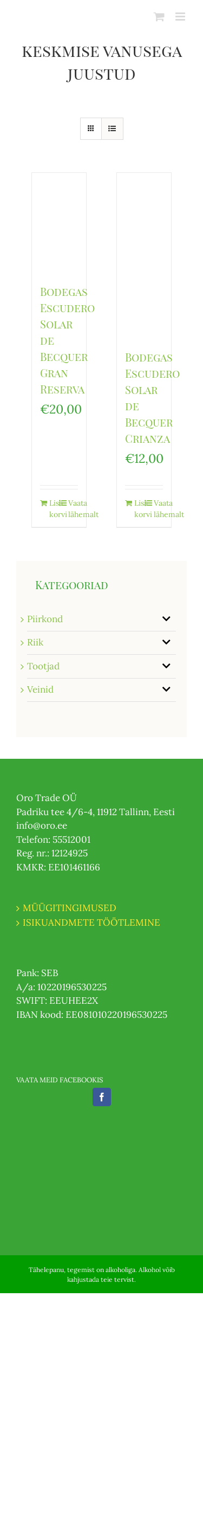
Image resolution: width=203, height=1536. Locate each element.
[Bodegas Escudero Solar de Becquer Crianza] (144, 255)
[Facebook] (102, 1097)
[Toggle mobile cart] (159, 16)
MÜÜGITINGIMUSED (69, 908)
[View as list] (112, 128)
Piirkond (45, 619)
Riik (35, 642)
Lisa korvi (53, 508)
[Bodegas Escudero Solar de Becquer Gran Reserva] (59, 223)
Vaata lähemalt (72, 508)
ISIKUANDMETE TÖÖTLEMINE (91, 922)
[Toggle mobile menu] (181, 16)
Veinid (40, 689)
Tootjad (43, 666)
